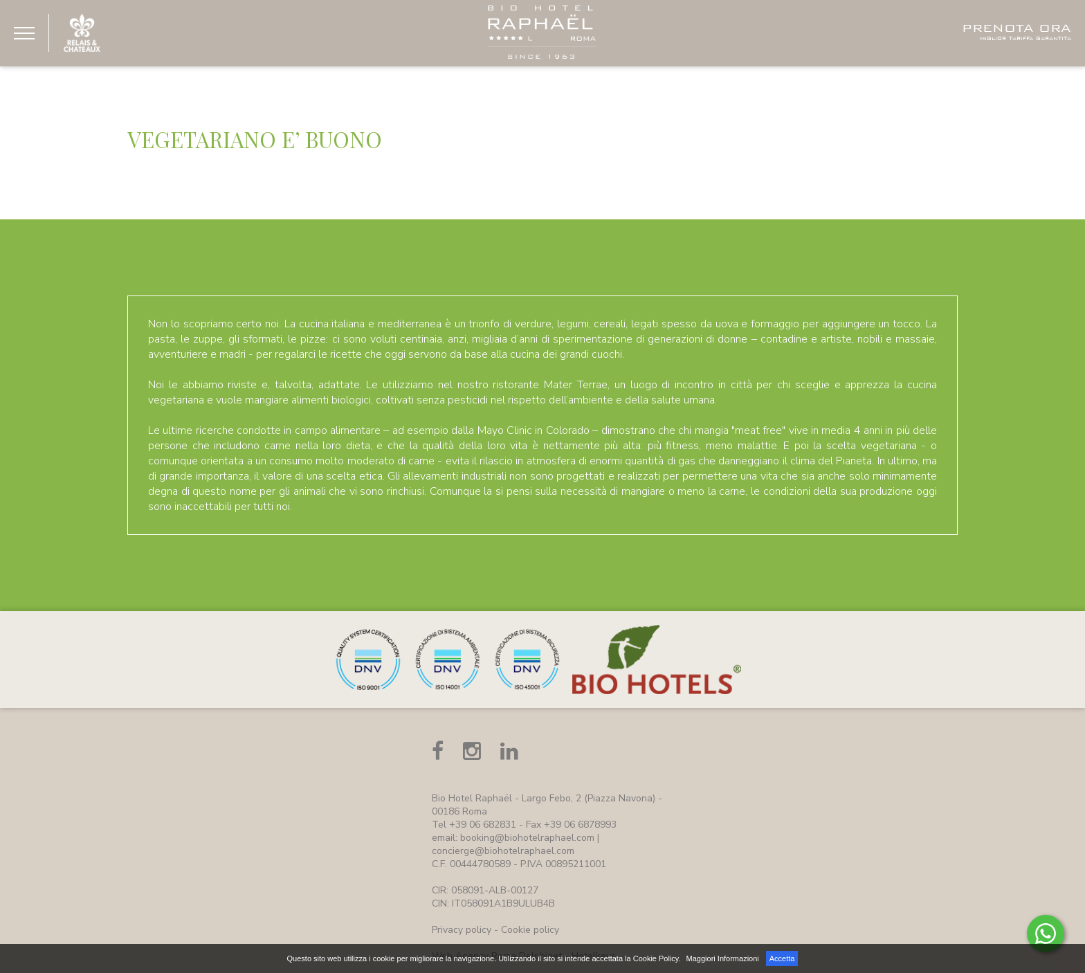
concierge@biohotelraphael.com (503, 850)
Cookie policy (530, 929)
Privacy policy (461, 929)
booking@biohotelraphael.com (527, 837)
